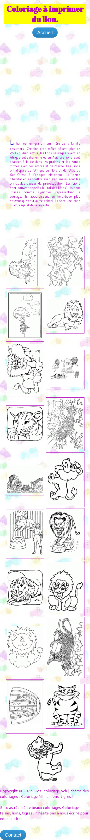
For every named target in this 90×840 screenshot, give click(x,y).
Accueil (45, 32)
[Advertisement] (45, 87)
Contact (13, 835)
